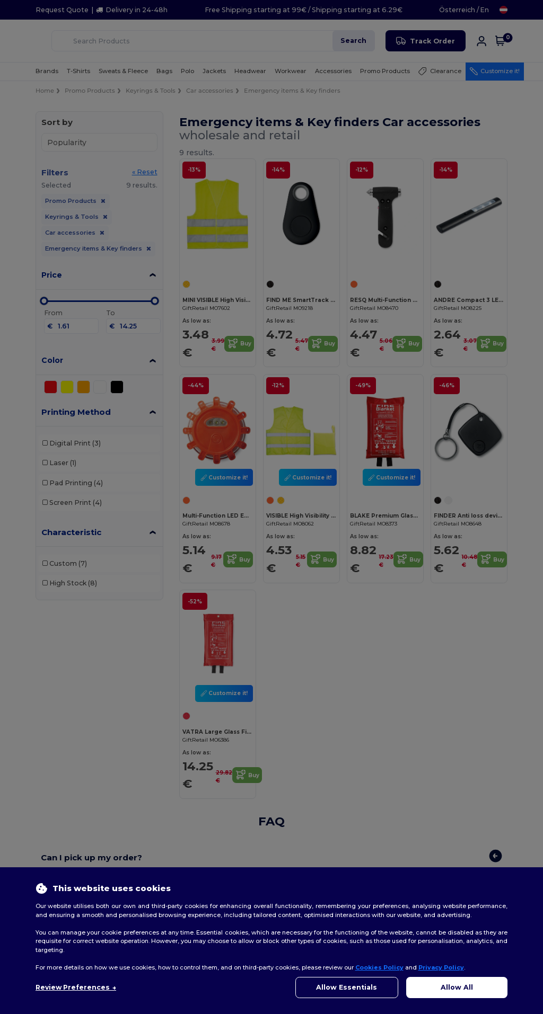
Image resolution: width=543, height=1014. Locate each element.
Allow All (457, 987)
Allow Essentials (346, 987)
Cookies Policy (379, 967)
